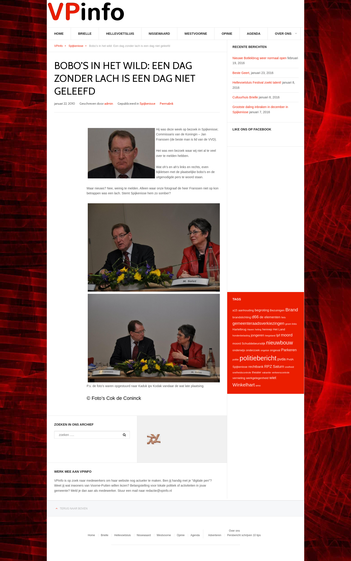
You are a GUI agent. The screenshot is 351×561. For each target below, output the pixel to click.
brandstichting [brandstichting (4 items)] (242, 317)
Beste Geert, (241, 73)
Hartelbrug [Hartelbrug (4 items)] (239, 329)
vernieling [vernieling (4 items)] (239, 378)
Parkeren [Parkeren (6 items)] (289, 350)
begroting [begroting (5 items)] (262, 310)
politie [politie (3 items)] (236, 359)
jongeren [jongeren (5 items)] (257, 335)
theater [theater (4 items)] (256, 372)
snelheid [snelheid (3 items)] (289, 367)
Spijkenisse (75, 46)
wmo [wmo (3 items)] (258, 385)
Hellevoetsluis (120, 33)
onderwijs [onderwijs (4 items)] (239, 350)
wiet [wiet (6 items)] (272, 377)
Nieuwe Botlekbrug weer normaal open (260, 58)
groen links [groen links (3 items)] (291, 324)
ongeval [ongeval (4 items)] (275, 350)
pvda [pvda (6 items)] (281, 359)
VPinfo (58, 46)
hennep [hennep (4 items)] (267, 329)
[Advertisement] (266, 219)
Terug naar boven (74, 508)
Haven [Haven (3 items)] (250, 329)
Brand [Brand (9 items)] (291, 309)
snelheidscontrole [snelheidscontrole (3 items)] (242, 372)
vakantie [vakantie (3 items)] (266, 372)
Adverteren (214, 535)
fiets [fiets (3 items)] (283, 317)
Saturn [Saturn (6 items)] (278, 366)
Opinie (227, 33)
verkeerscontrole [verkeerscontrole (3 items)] (280, 372)
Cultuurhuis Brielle (245, 97)
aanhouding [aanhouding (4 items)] (246, 310)
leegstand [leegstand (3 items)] (270, 335)
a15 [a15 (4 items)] (235, 310)
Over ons (283, 33)
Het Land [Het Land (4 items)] (279, 329)
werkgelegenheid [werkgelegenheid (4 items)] (257, 378)
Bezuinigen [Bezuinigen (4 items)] (277, 310)
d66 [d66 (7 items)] (255, 316)
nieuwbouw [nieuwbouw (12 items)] (279, 343)
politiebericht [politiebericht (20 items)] (258, 358)
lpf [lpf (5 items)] (278, 335)
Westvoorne (195, 33)
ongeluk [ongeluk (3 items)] (265, 350)
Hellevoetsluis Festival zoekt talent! (257, 82)
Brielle (85, 33)
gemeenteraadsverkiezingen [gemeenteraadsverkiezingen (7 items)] (259, 323)
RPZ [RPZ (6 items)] (268, 366)
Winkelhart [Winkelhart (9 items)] (244, 384)
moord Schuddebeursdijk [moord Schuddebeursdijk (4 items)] (249, 343)
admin (108, 104)
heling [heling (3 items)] (258, 329)
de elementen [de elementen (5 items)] (270, 317)
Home (59, 33)
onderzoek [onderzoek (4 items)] (253, 350)
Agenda (254, 33)
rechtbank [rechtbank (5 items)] (255, 366)
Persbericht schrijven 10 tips (244, 535)
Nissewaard (159, 33)
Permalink (166, 104)
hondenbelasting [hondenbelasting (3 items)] (241, 335)
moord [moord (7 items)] (286, 335)
